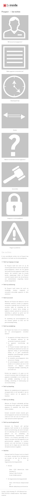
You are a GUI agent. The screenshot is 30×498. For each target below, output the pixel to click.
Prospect (5, 11)
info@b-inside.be (15, 493)
